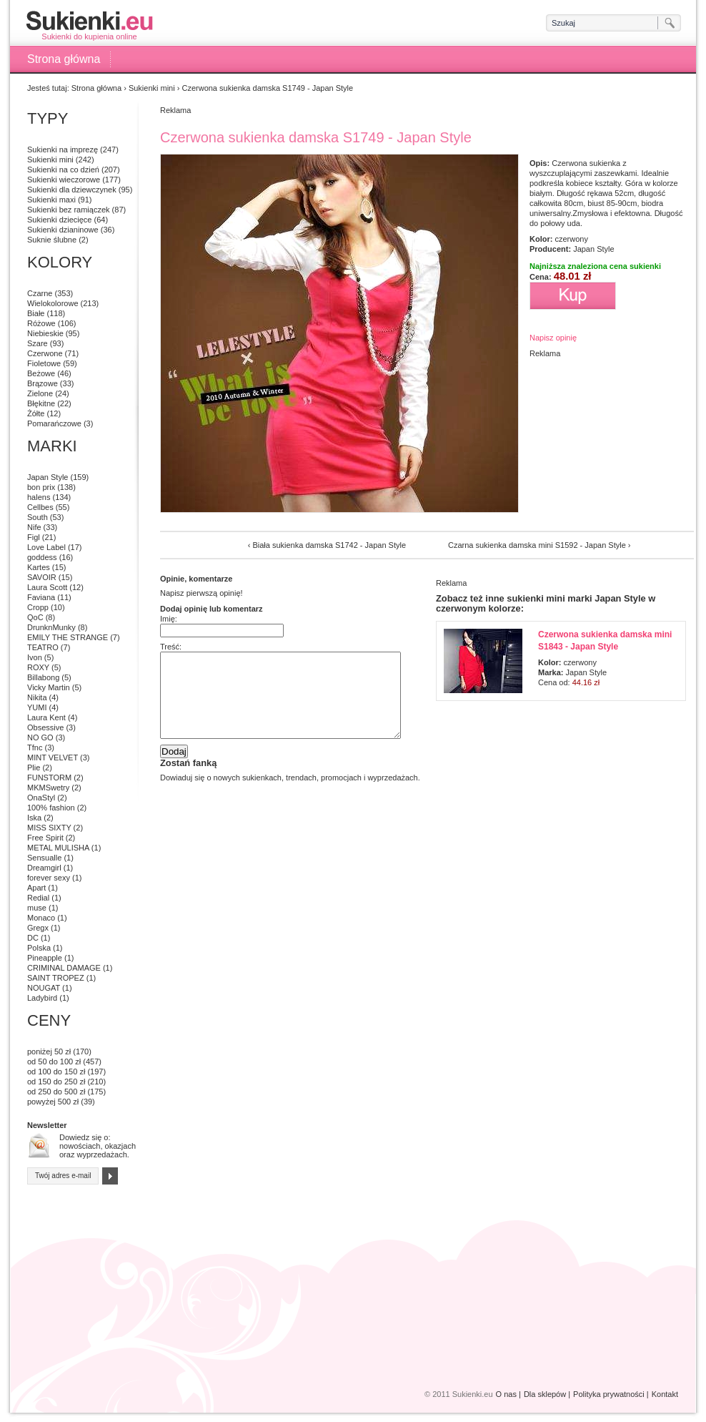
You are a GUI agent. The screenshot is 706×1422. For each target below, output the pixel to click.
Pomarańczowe (54, 423)
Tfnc (34, 747)
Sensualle (44, 857)
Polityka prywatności (609, 1394)
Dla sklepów (545, 1394)
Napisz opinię (553, 337)
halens (38, 497)
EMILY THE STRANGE (67, 637)
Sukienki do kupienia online (89, 25)
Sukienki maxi (51, 199)
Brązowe (42, 383)
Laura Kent (46, 717)
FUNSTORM (49, 777)
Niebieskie (45, 333)
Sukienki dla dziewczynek (71, 189)
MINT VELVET (52, 757)
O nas (506, 1394)
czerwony (571, 239)
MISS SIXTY (49, 827)
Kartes (38, 567)
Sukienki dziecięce (59, 219)
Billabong (43, 677)
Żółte (35, 413)
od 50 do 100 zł (54, 1061)
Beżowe (41, 373)
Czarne (39, 293)
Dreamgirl (44, 867)
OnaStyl (41, 797)
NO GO (40, 737)
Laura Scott (47, 587)
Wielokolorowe (53, 303)
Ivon (34, 657)
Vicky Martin (48, 687)
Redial (38, 897)
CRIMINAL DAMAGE (64, 967)
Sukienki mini (152, 88)
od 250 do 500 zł (56, 1091)
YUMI (37, 707)
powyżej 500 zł (53, 1101)
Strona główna (63, 59)
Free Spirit (45, 837)
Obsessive (45, 727)
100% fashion (51, 807)
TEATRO (43, 647)
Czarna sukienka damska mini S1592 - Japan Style (537, 545)
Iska (34, 817)
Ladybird (42, 998)
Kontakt (665, 1394)
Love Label (46, 547)
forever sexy (48, 877)
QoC (35, 617)
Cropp (38, 607)
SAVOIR (41, 577)
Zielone (40, 393)
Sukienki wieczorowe (63, 179)
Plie (33, 767)
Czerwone (45, 353)
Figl (33, 537)
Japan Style (593, 249)
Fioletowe (44, 363)
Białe (35, 313)
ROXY (38, 667)
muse (36, 907)
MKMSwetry (48, 787)
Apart (36, 887)
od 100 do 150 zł (56, 1071)
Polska (39, 947)
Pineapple (44, 957)
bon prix (41, 487)
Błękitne (41, 403)
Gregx (38, 927)
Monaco (41, 917)
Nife (34, 527)
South (37, 517)
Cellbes (40, 507)
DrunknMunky (51, 627)
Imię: (168, 618)
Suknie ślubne (51, 239)
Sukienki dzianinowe (63, 229)
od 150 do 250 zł (56, 1081)
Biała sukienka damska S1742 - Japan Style (329, 545)
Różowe (41, 323)
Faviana (41, 597)
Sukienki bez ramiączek (68, 209)
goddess (42, 557)
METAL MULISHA (58, 847)
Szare (37, 343)
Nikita (37, 697)
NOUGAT (43, 988)
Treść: (171, 646)
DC (33, 937)
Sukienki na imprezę (62, 149)
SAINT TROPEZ (55, 978)
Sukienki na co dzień (63, 169)
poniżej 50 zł (49, 1051)
